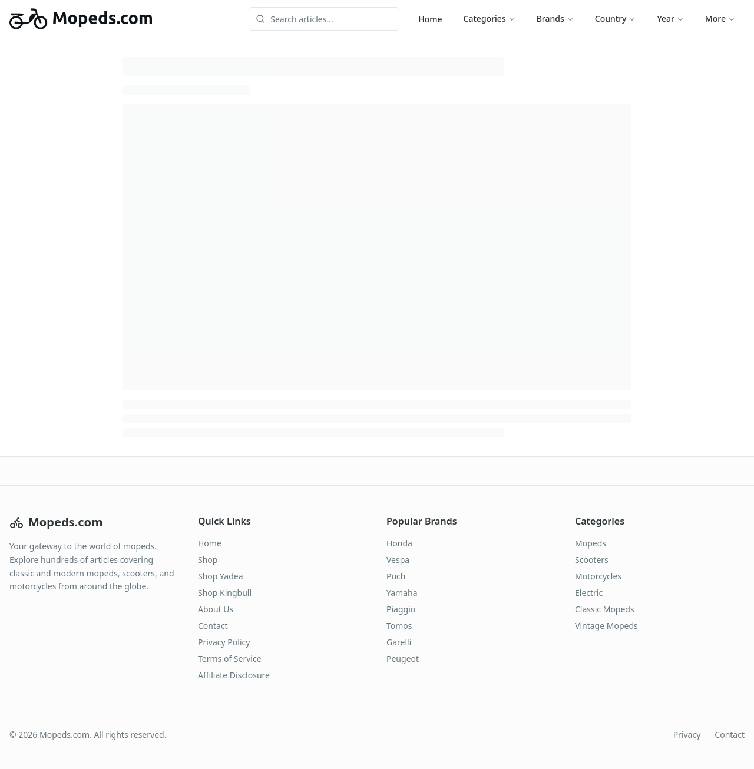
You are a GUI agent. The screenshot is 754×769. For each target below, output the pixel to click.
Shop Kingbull (225, 592)
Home (430, 19)
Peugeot (402, 658)
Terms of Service (230, 658)
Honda (399, 543)
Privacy (687, 734)
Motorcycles (598, 576)
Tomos (399, 625)
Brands (555, 18)
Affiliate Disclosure (234, 675)
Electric (589, 592)
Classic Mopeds (604, 609)
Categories (489, 18)
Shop (207, 559)
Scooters (592, 559)
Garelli (398, 642)
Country (615, 18)
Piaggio (400, 609)
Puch (396, 576)
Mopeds (590, 543)
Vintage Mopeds (606, 625)
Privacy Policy (224, 642)
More (720, 18)
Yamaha (402, 592)
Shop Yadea (220, 576)
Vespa (397, 559)
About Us (215, 609)
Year (670, 18)
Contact (213, 625)
